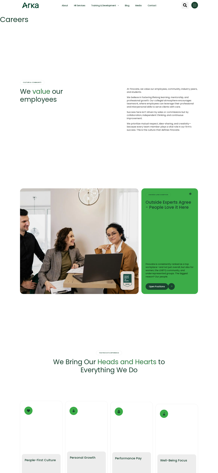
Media (138, 5)
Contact (152, 5)
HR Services (79, 5)
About (65, 5)
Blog (127, 5)
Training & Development (103, 5)
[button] (185, 5)
